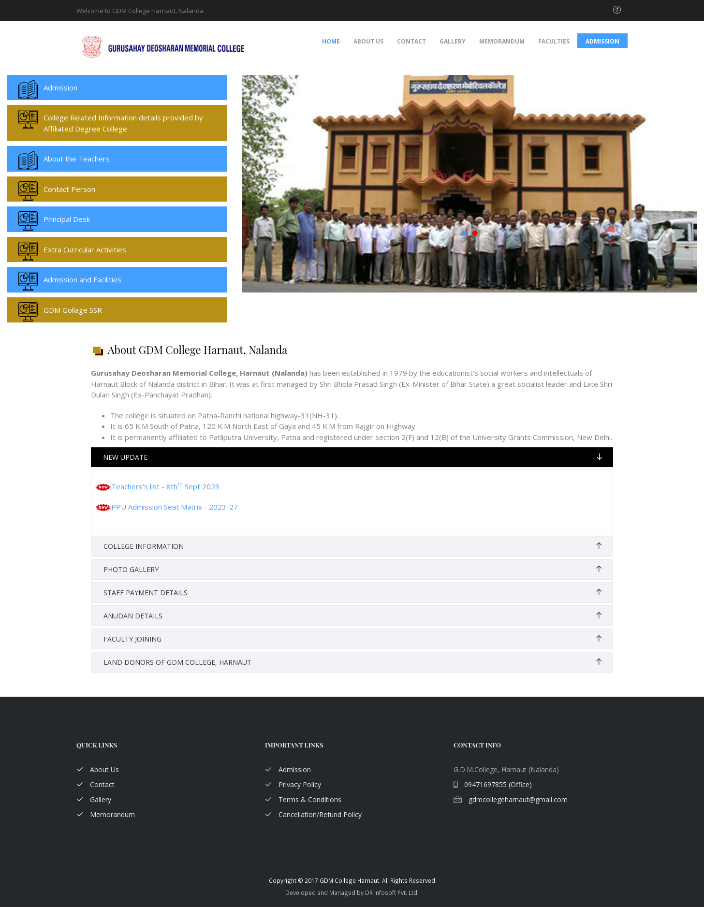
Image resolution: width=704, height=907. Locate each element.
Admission (602, 41)
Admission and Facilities (82, 279)
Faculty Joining (132, 647)
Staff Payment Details (145, 600)
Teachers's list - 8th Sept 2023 (157, 494)
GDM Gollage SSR (73, 310)
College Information (143, 554)
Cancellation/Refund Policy (313, 814)
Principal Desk (67, 219)
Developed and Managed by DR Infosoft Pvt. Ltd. (352, 892)
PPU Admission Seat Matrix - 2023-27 (166, 515)
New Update (125, 465)
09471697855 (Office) (493, 784)
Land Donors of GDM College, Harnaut (177, 670)
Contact (411, 41)
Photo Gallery (131, 577)
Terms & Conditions (303, 799)
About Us (368, 41)
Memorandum (502, 41)
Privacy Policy (293, 784)
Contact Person (69, 189)
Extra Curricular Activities (85, 249)
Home (331, 41)
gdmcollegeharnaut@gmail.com (511, 799)
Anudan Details (132, 624)
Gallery (453, 41)
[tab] (352, 465)
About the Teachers (77, 158)
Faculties (554, 41)
